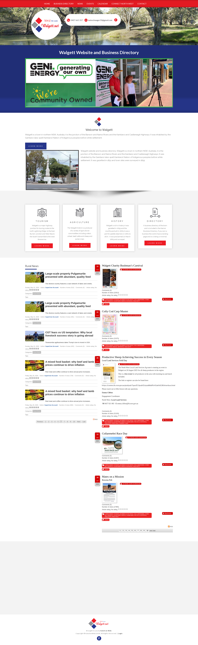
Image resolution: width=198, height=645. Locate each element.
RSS (95, 419)
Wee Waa (115, 423)
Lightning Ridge (120, 301)
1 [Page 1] (45, 422)
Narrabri (130, 422)
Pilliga (137, 422)
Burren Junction (126, 299)
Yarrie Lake (123, 423)
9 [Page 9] (70, 422)
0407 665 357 (77, 20)
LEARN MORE (35, 146)
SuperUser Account (51, 287)
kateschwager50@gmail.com (100, 20)
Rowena (129, 301)
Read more (168, 299)
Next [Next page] (78, 422)
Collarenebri (139, 299)
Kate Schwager (135, 269)
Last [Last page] (84, 422)
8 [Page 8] (67, 422)
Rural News (36, 293)
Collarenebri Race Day (114, 433)
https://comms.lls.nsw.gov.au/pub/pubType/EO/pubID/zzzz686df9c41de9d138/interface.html (138, 385)
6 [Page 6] (61, 422)
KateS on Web (106, 631)
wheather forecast (61, 609)
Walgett (136, 301)
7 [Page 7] (64, 422)
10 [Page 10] (74, 422)
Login (120, 633)
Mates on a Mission (113, 476)
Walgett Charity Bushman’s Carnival (122, 265)
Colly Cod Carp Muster (115, 311)
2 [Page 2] (48, 422)
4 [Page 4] (129, 531)
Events (116, 299)
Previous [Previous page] (40, 422)
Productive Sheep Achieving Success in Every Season (132, 357)
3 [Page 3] (51, 422)
